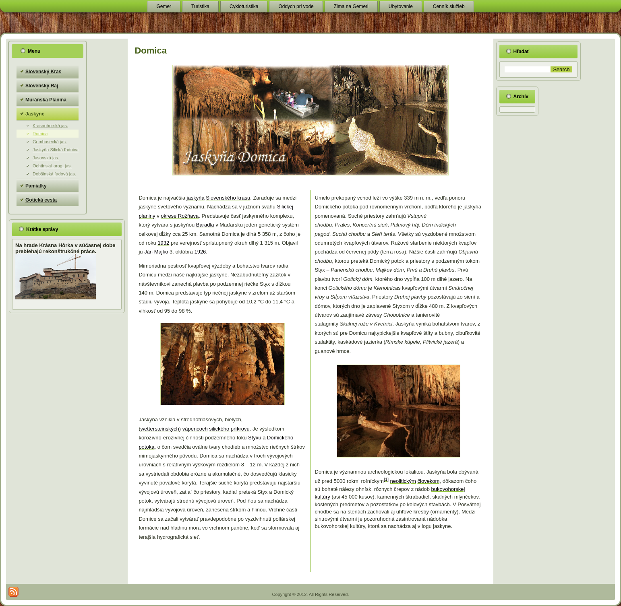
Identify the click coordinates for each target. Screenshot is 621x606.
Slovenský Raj (41, 86)
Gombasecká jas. (50, 141)
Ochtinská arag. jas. (52, 165)
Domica (40, 133)
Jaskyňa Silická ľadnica (56, 149)
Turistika (200, 6)
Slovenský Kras (43, 71)
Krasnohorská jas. (50, 125)
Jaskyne (34, 114)
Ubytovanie (401, 6)
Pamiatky (36, 186)
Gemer (163, 6)
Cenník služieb (449, 6)
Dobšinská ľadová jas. (54, 173)
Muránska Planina (45, 100)
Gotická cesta (41, 200)
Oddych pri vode (295, 6)
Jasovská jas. (46, 157)
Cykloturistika (244, 6)
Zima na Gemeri (351, 6)
